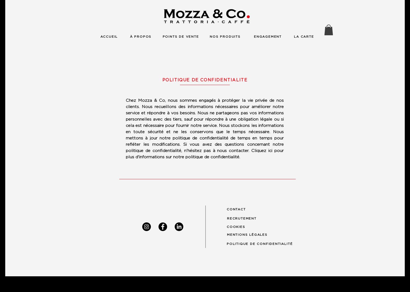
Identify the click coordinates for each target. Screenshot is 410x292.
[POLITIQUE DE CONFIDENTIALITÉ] (264, 244)
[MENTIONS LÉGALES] (249, 235)
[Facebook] (162, 226)
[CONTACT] (238, 209)
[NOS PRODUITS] (225, 36)
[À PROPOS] (141, 36)
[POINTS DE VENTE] (181, 36)
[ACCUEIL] (109, 36)
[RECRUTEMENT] (244, 218)
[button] (328, 30)
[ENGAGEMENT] (268, 36)
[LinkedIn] (179, 226)
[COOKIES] (238, 227)
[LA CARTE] (304, 36)
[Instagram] (146, 226)
